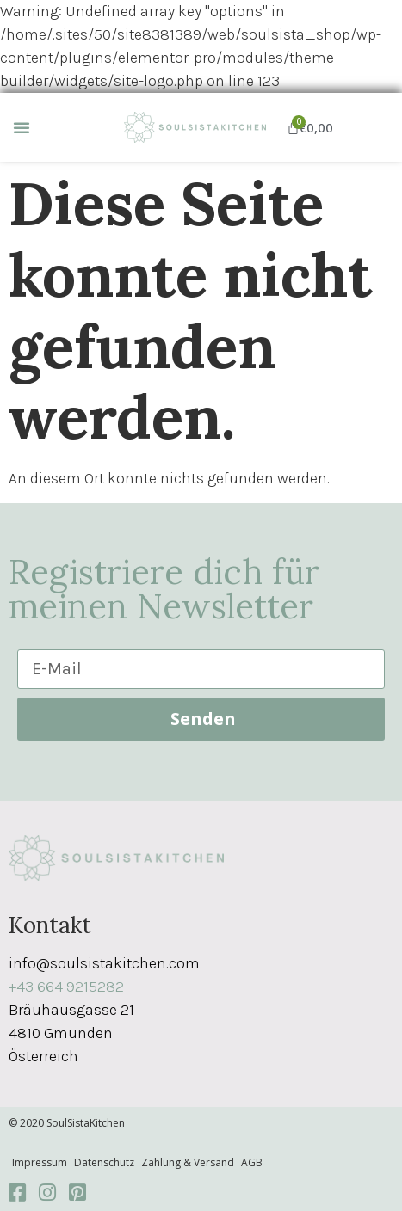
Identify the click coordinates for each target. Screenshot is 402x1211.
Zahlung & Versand (187, 1162)
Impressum (39, 1162)
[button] (21, 127)
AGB (252, 1162)
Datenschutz (104, 1162)
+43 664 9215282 (66, 986)
